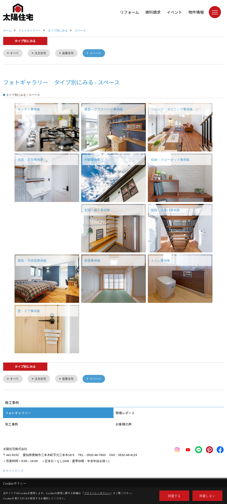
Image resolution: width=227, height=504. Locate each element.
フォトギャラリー (18, 413)
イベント (174, 12)
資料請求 (153, 12)
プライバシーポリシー (97, 493)
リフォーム (129, 12)
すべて (15, 53)
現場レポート (125, 413)
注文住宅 (42, 53)
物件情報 (196, 12)
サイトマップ (14, 471)
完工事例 (11, 424)
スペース (99, 53)
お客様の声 (124, 424)
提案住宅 (70, 53)
